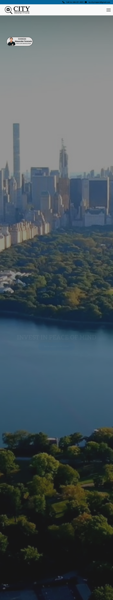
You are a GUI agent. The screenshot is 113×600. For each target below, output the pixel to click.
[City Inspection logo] (18, 9)
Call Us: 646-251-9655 (75, 2)
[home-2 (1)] (19, 41)
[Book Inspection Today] (56, 346)
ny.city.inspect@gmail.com (99, 2)
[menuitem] (107, 9)
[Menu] (107, 9)
